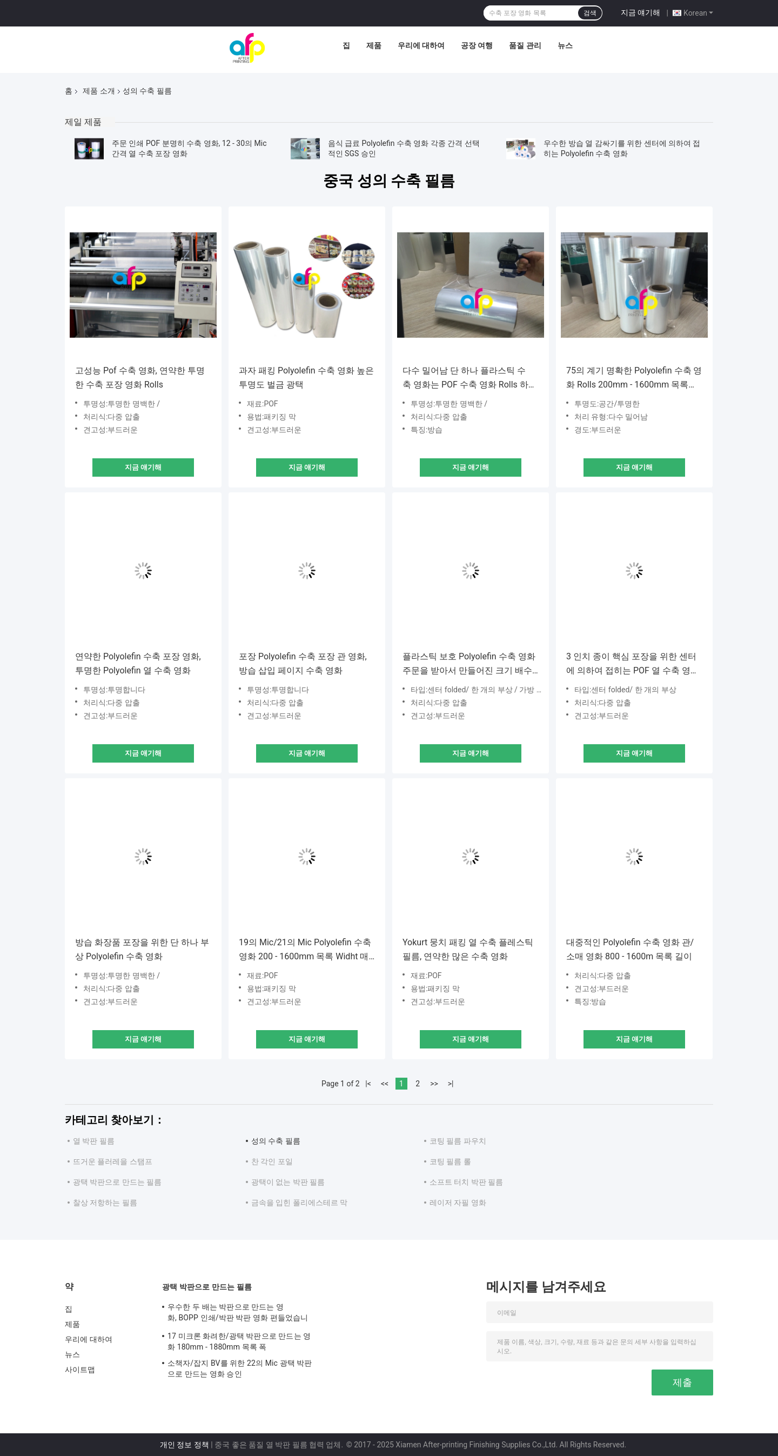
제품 (373, 45)
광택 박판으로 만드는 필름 (117, 1182)
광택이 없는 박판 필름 (288, 1182)
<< (384, 1083)
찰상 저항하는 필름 (105, 1202)
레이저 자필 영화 (458, 1202)
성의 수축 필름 (275, 1141)
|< (368, 1083)
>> (434, 1083)
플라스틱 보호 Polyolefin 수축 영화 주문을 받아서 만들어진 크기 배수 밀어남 (469, 664)
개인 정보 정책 (184, 1444)
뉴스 (565, 45)
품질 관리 (525, 45)
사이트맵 (80, 1369)
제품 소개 (99, 90)
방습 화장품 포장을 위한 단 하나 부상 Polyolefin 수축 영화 (142, 949)
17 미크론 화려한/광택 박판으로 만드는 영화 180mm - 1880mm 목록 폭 (239, 1341)
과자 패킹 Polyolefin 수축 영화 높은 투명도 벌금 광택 (306, 377)
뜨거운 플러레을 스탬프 (112, 1161)
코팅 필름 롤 (450, 1161)
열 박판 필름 (94, 1141)
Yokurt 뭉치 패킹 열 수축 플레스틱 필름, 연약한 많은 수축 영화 (468, 949)
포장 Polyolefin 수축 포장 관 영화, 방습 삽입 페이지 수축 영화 (303, 663)
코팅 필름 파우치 (458, 1141)
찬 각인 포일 (272, 1161)
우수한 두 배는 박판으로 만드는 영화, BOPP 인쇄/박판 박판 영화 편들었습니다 (237, 1314)
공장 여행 (477, 45)
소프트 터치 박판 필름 (466, 1182)
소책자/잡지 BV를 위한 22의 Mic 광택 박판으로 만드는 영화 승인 (239, 1368)
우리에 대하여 (421, 45)
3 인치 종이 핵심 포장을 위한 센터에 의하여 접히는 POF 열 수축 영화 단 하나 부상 (632, 664)
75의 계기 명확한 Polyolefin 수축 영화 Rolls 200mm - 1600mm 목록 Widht (634, 378)
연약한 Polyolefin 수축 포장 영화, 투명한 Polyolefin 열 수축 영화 (138, 663)
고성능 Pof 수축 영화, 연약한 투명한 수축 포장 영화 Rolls (140, 377)
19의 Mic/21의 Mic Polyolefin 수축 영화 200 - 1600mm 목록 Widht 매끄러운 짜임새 (305, 950)
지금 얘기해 (640, 12)
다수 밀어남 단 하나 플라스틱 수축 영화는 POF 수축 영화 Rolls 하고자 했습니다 (470, 378)
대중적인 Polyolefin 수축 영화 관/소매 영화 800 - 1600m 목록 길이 (630, 949)
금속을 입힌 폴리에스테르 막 (299, 1202)
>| (451, 1083)
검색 (590, 13)
